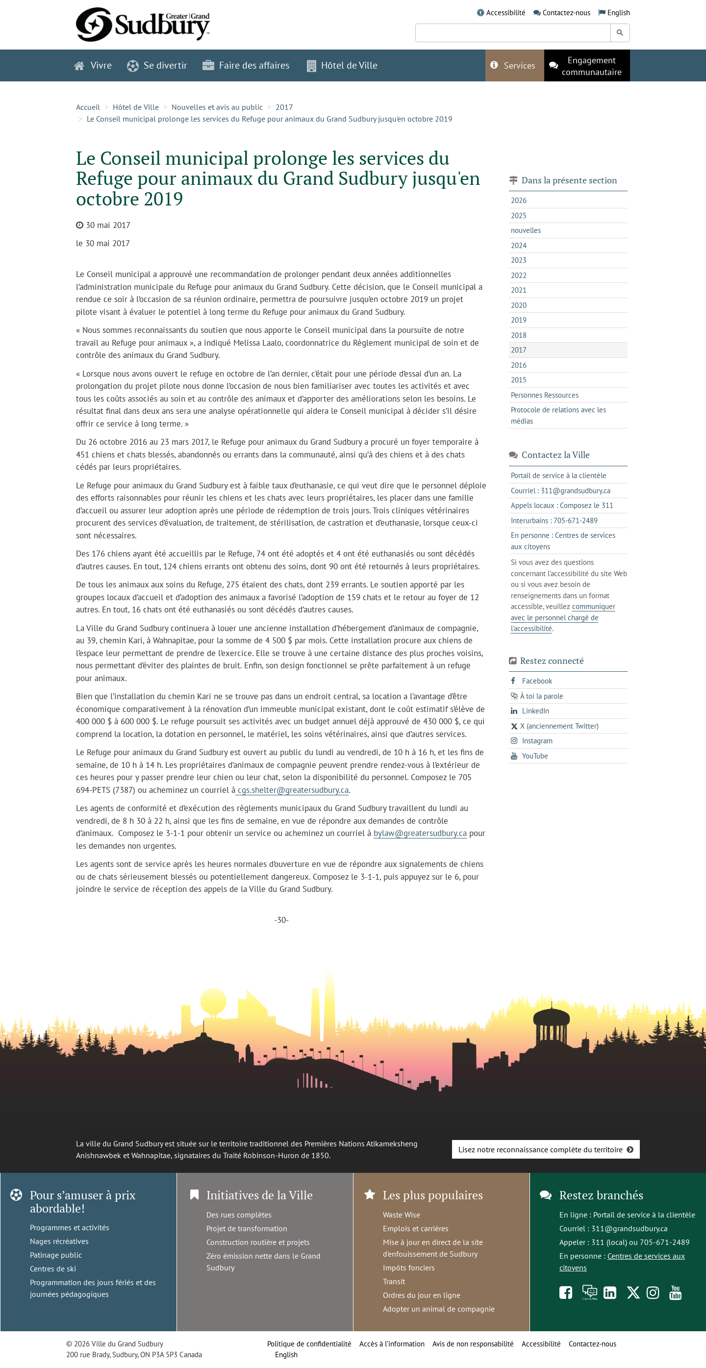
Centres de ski (53, 1268)
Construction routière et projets (258, 1242)
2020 (519, 305)
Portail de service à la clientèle (644, 1214)
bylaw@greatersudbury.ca (420, 833)
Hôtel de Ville (136, 107)
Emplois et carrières (416, 1228)
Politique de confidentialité (309, 1343)
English (618, 12)
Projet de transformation (246, 1228)
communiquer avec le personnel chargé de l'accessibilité (563, 617)
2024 (519, 245)
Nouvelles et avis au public (217, 107)
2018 (519, 335)
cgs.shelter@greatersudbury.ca (292, 790)
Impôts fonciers (409, 1267)
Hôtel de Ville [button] (342, 65)
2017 (284, 107)
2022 (519, 275)
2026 (519, 200)
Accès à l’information (392, 1343)
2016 (519, 365)
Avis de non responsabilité (473, 1343)
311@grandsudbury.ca (629, 1228)
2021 (519, 290)
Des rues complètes (239, 1214)
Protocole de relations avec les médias (558, 415)
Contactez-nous (566, 12)
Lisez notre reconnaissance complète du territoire (540, 1149)
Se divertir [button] (157, 65)
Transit (394, 1281)
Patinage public (56, 1255)
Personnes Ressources (545, 395)
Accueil (88, 107)
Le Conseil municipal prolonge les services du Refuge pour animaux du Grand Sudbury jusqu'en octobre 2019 (270, 119)
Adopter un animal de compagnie (439, 1309)
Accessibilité (506, 12)
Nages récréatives (59, 1241)
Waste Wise (401, 1214)
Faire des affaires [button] (245, 65)
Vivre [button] (93, 65)
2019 (519, 320)
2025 (519, 215)
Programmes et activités (69, 1227)
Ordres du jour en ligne (421, 1295)
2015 (519, 379)
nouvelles (526, 230)
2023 (519, 260)
